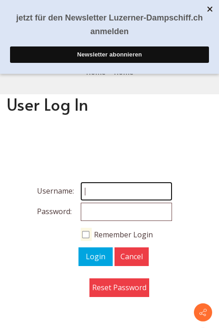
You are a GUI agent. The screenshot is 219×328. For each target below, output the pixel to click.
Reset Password (119, 287)
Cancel (131, 256)
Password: (46, 211)
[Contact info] (203, 312)
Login (95, 256)
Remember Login (123, 235)
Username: (46, 191)
